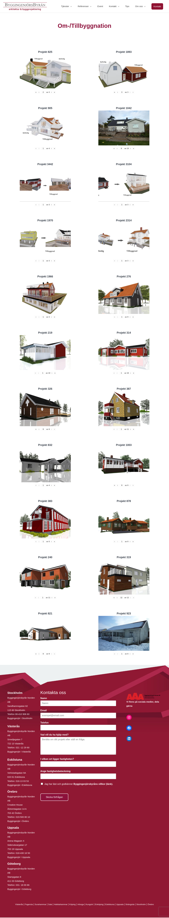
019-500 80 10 (22, 817)
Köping (71, 904)
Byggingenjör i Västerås (19, 752)
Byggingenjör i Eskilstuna (19, 785)
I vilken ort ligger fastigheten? (58, 759)
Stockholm (145, 904)
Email (44, 710)
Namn (44, 698)
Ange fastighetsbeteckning (56, 771)
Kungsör (90, 904)
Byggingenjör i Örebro (18, 821)
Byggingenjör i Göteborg (19, 889)
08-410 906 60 (22, 714)
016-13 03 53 (22, 781)
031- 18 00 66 (22, 885)
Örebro (155, 904)
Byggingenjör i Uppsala (18, 857)
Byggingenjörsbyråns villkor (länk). (93, 784)
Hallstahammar (58, 904)
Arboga (80, 904)
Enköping (100, 904)
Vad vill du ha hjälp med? (55, 735)
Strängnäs (134, 904)
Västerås (14, 904)
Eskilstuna (112, 904)
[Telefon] (78, 728)
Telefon (45, 723)
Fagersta (24, 904)
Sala (47, 904)
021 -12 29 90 (22, 748)
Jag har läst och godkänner (78, 784)
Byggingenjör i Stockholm (19, 718)
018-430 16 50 (23, 853)
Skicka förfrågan (54, 797)
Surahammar (37, 904)
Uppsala (123, 904)
